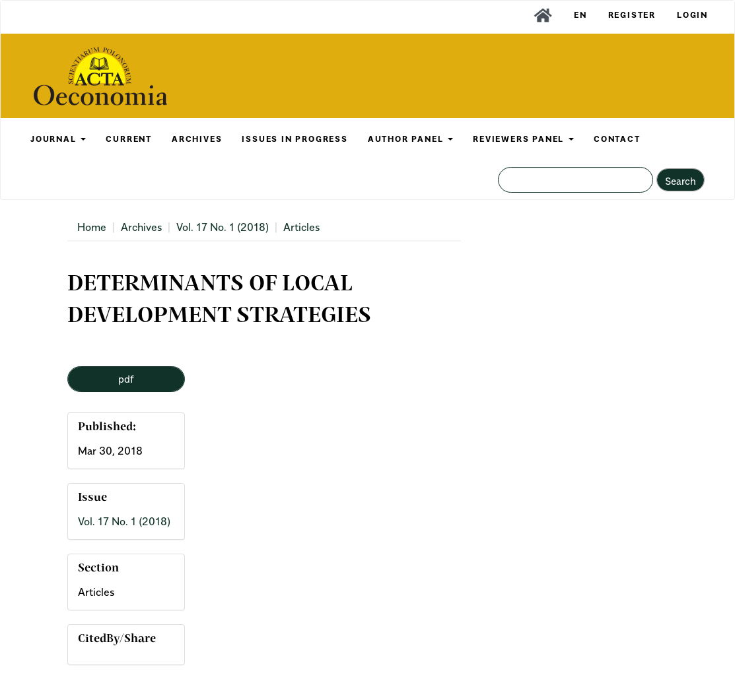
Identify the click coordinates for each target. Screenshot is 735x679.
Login (692, 15)
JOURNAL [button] (58, 139)
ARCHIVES (197, 139)
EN (580, 15)
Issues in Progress (294, 139)
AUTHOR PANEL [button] (410, 139)
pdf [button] (126, 379)
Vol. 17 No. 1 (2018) (222, 227)
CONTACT (617, 139)
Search (680, 181)
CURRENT (129, 139)
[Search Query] (575, 180)
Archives (141, 227)
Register (632, 15)
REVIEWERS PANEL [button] (523, 139)
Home (91, 227)
